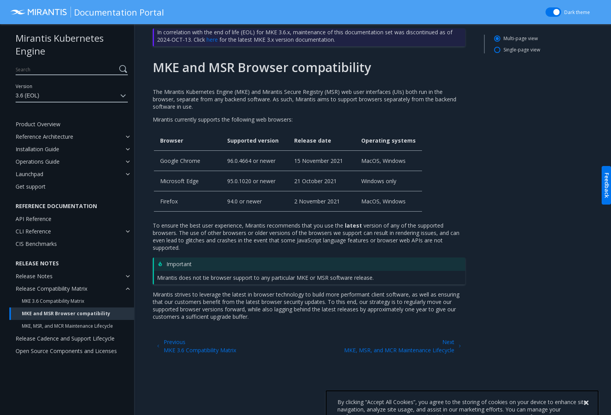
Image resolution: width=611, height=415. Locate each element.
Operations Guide (38, 161)
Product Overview (38, 124)
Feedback (607, 185)
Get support (31, 186)
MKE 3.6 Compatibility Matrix (53, 301)
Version (24, 86)
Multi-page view (520, 38)
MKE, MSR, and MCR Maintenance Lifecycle (67, 326)
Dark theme (577, 12)
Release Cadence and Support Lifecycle (65, 338)
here (212, 39)
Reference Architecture (44, 136)
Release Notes (34, 276)
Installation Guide (37, 149)
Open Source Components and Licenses (66, 351)
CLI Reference (33, 231)
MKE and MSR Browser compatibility (66, 313)
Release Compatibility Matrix (51, 288)
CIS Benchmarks (36, 243)
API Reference (33, 219)
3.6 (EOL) (72, 96)
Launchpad (29, 174)
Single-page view (521, 49)
